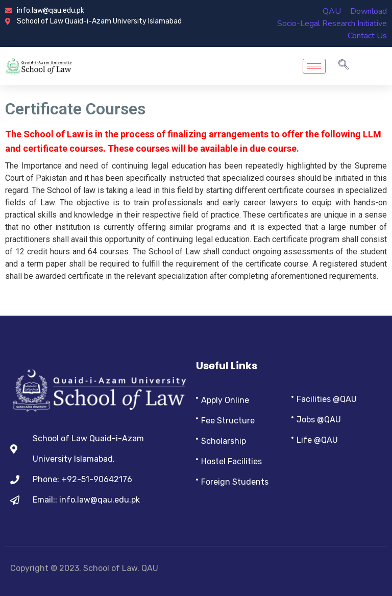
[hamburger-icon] (314, 66)
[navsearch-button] (343, 66)
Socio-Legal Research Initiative (332, 23)
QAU (332, 11)
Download (368, 11)
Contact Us (367, 35)
